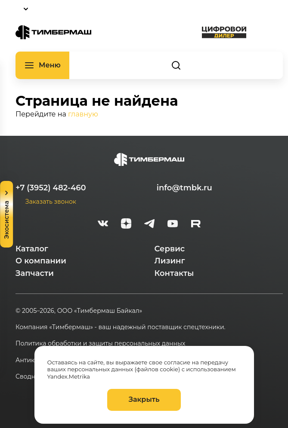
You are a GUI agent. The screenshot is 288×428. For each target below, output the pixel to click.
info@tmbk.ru (184, 188)
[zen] (126, 224)
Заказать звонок (50, 201)
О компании (40, 261)
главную (83, 114)
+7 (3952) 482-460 (50, 188)
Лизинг (170, 261)
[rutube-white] (196, 224)
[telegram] (149, 224)
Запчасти (34, 273)
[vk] (103, 224)
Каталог (31, 249)
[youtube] (172, 224)
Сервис (170, 249)
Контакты (174, 273)
